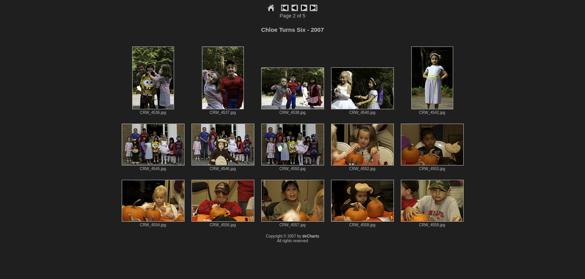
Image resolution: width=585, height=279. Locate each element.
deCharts (310, 236)
